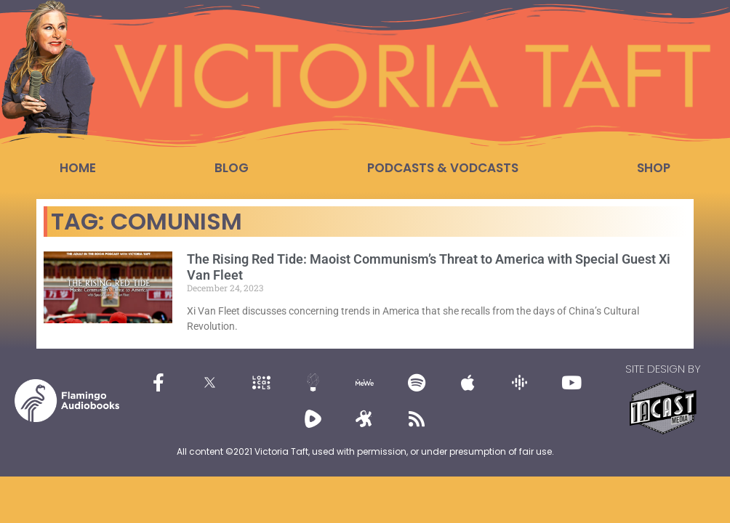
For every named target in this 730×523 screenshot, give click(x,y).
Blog (231, 168)
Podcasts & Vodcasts (442, 168)
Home (78, 168)
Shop (653, 168)
